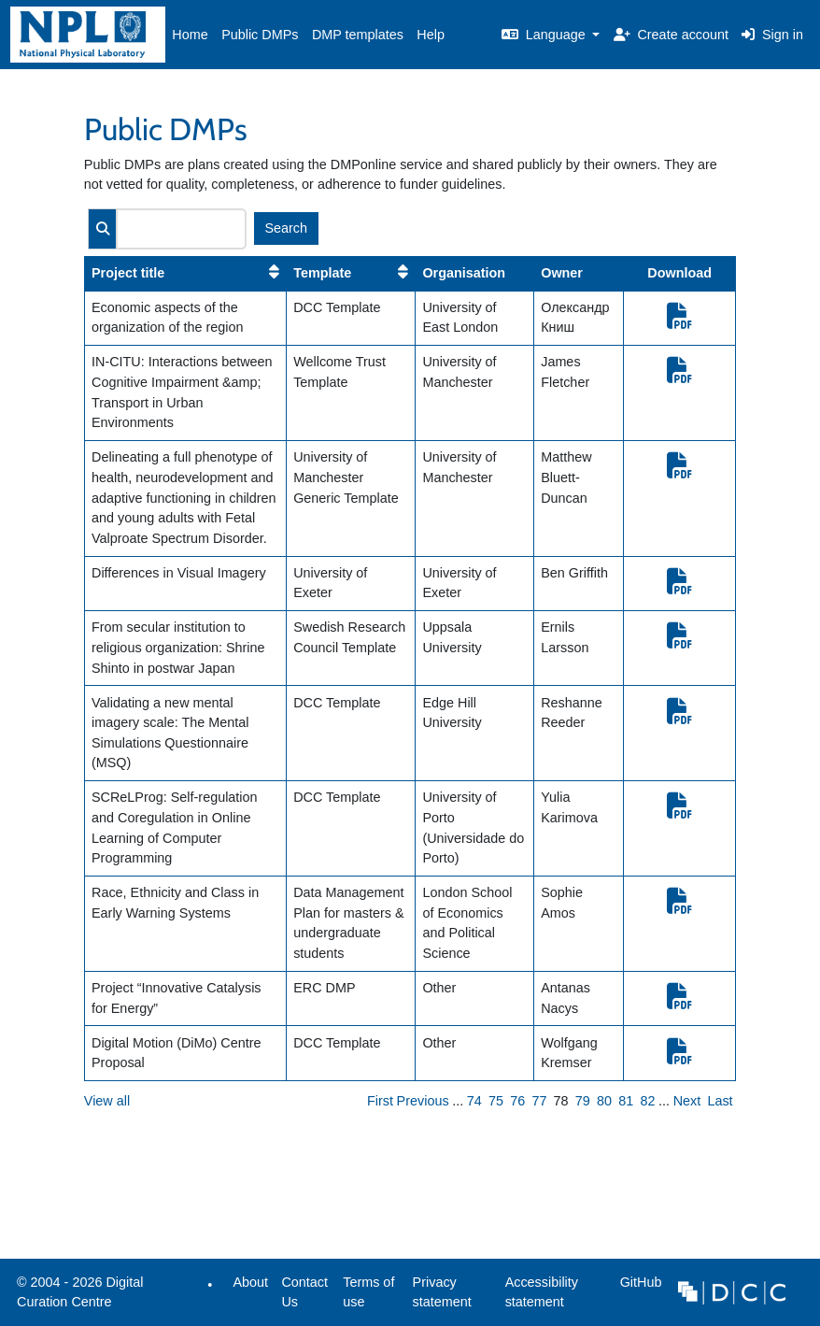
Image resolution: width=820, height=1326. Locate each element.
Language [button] (545, 34)
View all (107, 1100)
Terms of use (368, 1292)
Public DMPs (259, 34)
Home (189, 34)
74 (474, 1100)
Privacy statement (442, 1292)
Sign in (772, 34)
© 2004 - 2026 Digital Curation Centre (77, 1297)
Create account (671, 34)
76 (517, 1100)
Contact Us (304, 1292)
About (250, 1282)
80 (604, 1100)
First (380, 1100)
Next (687, 1100)
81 (625, 1100)
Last (719, 1100)
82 (647, 1100)
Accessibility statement (541, 1292)
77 (538, 1100)
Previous (423, 1100)
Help (431, 34)
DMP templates (357, 34)
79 (582, 1100)
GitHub (637, 1287)
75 (495, 1100)
